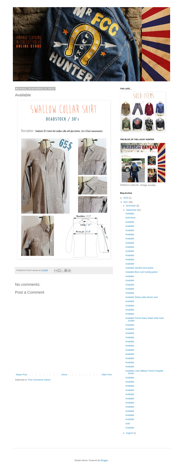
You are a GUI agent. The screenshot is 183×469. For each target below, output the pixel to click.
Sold (127, 423)
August (129, 433)
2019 (126, 198)
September (131, 210)
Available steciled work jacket (139, 268)
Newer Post (21, 374)
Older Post (107, 374)
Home (64, 374)
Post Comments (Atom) (39, 380)
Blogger (104, 460)
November (131, 205)
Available (129, 213)
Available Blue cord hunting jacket (141, 272)
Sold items (130, 217)
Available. (130, 337)
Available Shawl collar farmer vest (141, 297)
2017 (126, 202)
